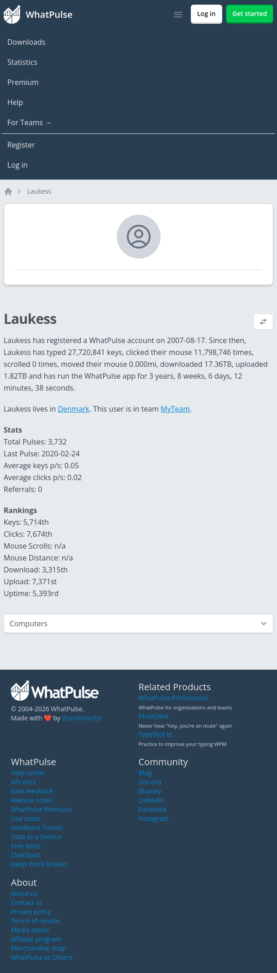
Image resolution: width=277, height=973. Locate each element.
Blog (145, 772)
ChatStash (26, 855)
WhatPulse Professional (174, 697)
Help (15, 102)
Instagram (154, 818)
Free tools (25, 845)
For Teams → (29, 122)
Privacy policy (31, 911)
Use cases (25, 818)
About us (24, 893)
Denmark (73, 409)
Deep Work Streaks (39, 864)
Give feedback (32, 791)
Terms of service (35, 920)
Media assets (30, 929)
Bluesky (150, 791)
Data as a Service (36, 836)
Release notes (31, 800)
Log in (17, 165)
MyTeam (175, 409)
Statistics (22, 62)
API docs (23, 781)
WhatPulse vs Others (42, 957)
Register (21, 145)
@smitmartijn (82, 718)
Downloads (26, 42)
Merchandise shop (38, 948)
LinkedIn (151, 800)
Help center (28, 772)
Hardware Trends (37, 827)
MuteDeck (154, 716)
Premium (23, 82)
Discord (150, 781)
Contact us (26, 902)
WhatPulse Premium (41, 809)
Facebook (153, 809)
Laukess (39, 191)
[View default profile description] (263, 322)
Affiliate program (36, 939)
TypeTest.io (155, 734)
